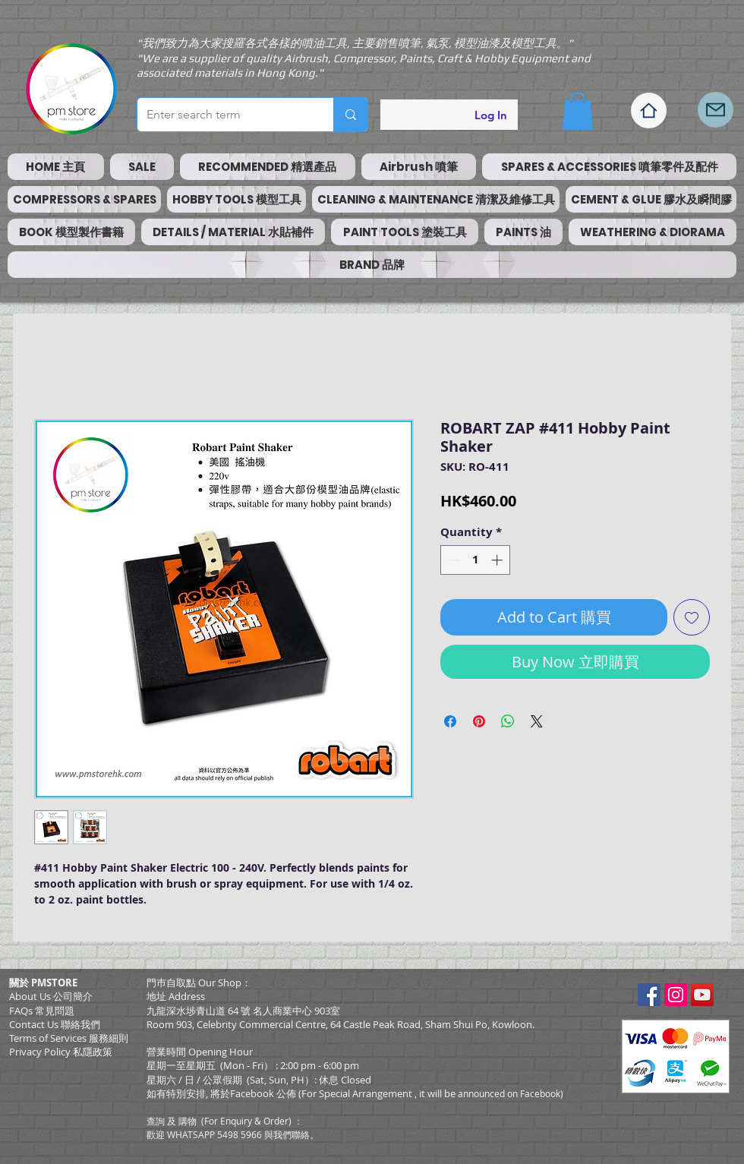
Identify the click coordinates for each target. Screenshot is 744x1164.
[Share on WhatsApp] (508, 721)
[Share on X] (537, 721)
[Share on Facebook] (450, 721)
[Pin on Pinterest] (479, 721)
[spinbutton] (475, 560)
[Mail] (715, 110)
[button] (578, 111)
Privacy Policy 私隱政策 (60, 1051)
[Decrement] (453, 560)
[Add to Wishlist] (691, 617)
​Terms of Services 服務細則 (68, 1038)
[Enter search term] (224, 114)
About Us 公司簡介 (51, 996)
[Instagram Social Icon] (675, 994)
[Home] (649, 110)
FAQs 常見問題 (41, 1010)
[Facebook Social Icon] (649, 994)
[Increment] (498, 560)
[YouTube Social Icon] (702, 994)
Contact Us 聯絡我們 (54, 1024)
